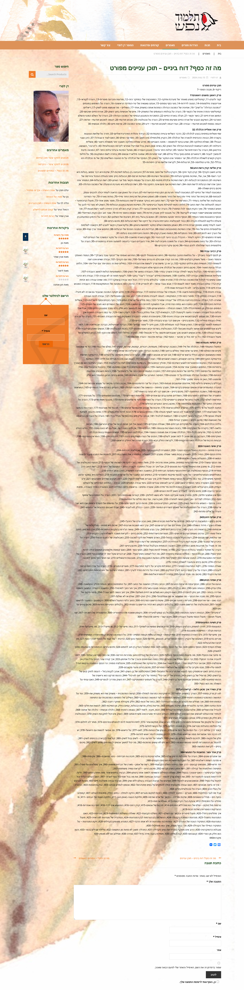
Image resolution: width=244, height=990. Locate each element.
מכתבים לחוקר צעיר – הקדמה (53, 164)
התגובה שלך (214, 881)
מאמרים (206, 53)
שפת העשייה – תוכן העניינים (43, 203)
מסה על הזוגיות (54, 196)
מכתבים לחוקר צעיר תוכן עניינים (52, 157)
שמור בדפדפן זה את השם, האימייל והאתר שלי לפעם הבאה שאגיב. (188, 967)
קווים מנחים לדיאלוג (43, 209)
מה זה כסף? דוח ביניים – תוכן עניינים (198, 858)
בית (219, 53)
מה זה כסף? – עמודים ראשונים (94, 858)
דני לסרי (214, 77)
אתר (219, 950)
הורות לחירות (48, 216)
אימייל (217, 936)
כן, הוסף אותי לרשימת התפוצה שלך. (199, 982)
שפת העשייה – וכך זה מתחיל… (40, 190)
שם (218, 923)
